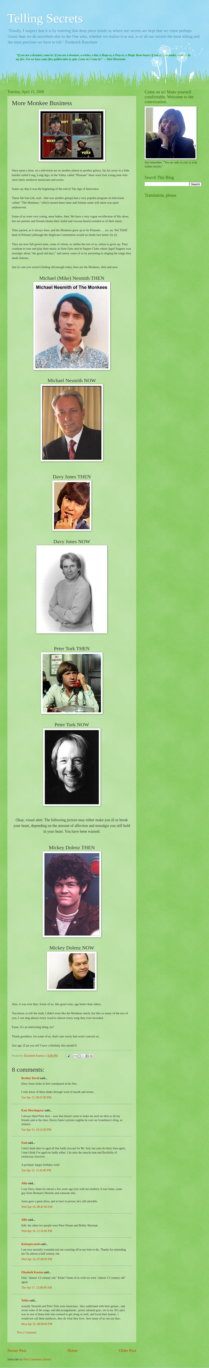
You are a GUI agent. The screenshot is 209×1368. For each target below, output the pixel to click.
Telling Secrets (45, 18)
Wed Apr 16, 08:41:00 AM (36, 1206)
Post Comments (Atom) (37, 1359)
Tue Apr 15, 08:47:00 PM (36, 1097)
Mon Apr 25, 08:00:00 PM (36, 1324)
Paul (24, 1142)
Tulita (25, 1300)
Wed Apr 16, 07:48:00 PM (36, 1259)
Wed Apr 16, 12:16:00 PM (36, 1231)
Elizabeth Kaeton (32, 1272)
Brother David (30, 1078)
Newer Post (16, 1350)
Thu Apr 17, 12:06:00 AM (36, 1287)
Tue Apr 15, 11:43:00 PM (36, 1170)
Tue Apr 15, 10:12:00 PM (36, 1129)
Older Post (127, 1350)
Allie (24, 1183)
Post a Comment (26, 1332)
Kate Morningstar (32, 1110)
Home (72, 1350)
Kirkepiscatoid (30, 1244)
